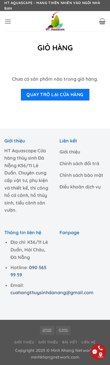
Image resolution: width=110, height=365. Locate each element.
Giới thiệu (24, 342)
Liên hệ (89, 342)
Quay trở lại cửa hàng (55, 94)
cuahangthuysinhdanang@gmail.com (51, 292)
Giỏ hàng (55, 47)
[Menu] (7, 21)
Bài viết (69, 342)
